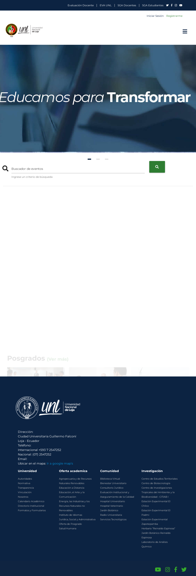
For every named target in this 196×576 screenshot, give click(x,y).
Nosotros (23, 496)
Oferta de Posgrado (70, 523)
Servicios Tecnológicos (113, 519)
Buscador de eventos (27, 169)
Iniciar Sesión (155, 15)
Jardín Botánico (109, 510)
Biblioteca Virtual (110, 478)
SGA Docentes (127, 5)
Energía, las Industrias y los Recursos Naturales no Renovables (74, 506)
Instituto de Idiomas (70, 514)
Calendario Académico (31, 501)
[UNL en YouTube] (180, 5)
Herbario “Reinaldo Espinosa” (158, 528)
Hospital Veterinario (111, 505)
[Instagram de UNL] (167, 569)
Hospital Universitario (112, 501)
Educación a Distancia (71, 487)
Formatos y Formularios (32, 510)
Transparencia (26, 487)
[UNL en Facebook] (172, 5)
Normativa (24, 483)
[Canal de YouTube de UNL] (158, 569)
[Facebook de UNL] (175, 569)
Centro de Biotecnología (156, 483)
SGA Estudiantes (152, 5)
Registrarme (174, 15)
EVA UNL (106, 5)
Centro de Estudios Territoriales (159, 478)
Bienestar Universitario (113, 483)
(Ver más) (57, 374)
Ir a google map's (60, 463)
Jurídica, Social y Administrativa (77, 519)
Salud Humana (67, 528)
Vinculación (24, 492)
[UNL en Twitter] (167, 5)
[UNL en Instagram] (176, 5)
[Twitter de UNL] (184, 569)
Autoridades (25, 478)
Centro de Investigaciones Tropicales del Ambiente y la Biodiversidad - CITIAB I (158, 492)
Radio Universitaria (111, 514)
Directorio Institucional (31, 505)
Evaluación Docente (81, 5)
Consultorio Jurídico (111, 487)
